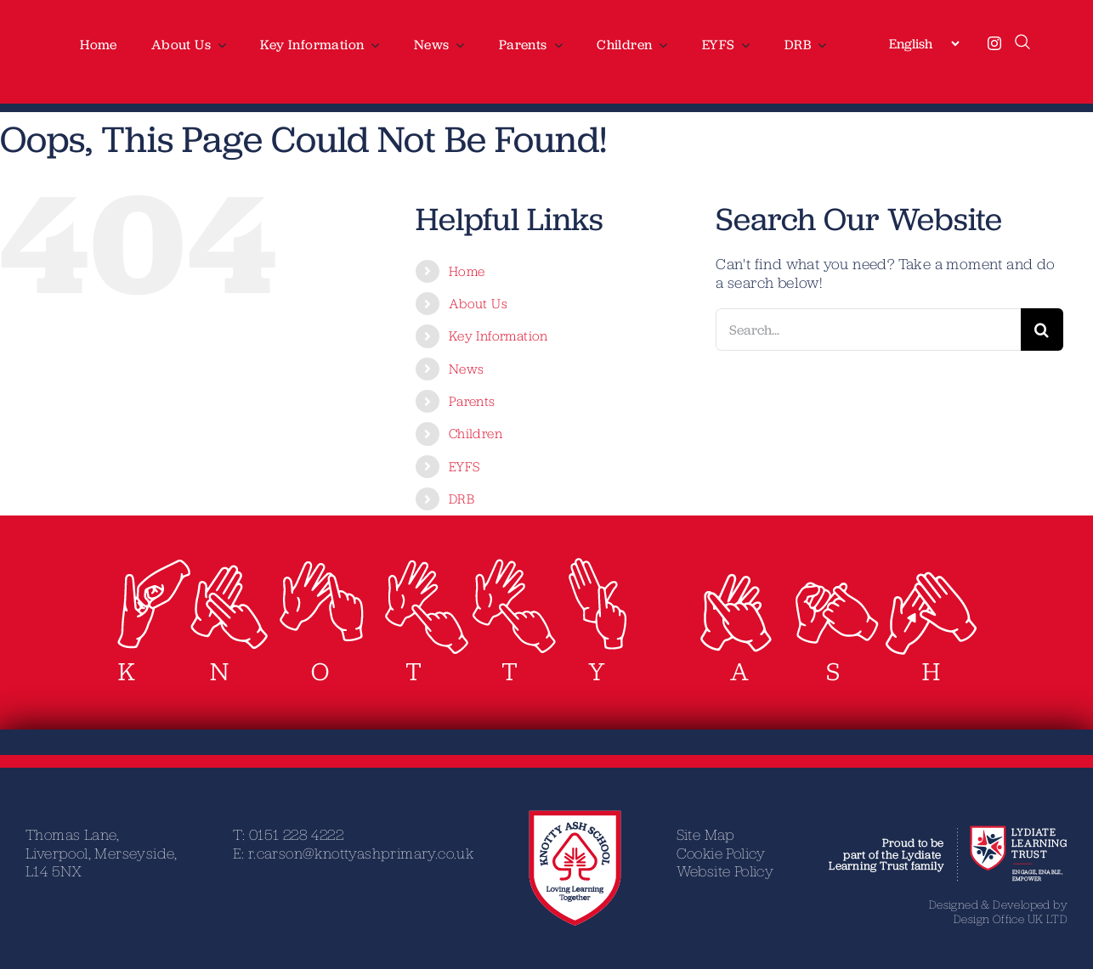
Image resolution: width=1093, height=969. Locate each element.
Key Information (498, 335)
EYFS (464, 466)
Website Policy (725, 871)
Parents (472, 400)
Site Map (706, 834)
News (466, 368)
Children (475, 433)
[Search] (1042, 329)
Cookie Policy (721, 853)
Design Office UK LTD (1011, 919)
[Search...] (868, 329)
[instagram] (994, 43)
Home (467, 271)
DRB (461, 498)
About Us (478, 303)
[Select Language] (924, 43)
